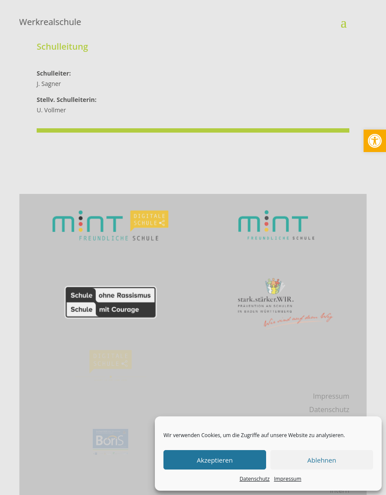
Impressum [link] (287, 478)
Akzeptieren (214, 460)
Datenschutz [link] (254, 478)
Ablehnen (322, 460)
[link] (375, 141)
